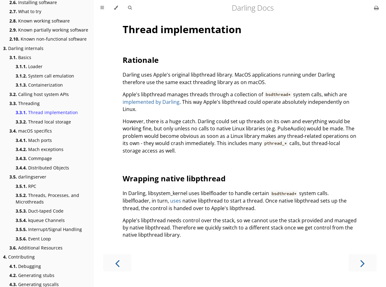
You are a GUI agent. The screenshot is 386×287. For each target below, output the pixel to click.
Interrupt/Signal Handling (49, 229)
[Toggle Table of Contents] (102, 8)
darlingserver (27, 177)
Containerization (39, 85)
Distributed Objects (42, 168)
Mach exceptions (39, 149)
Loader (29, 66)
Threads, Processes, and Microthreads (47, 198)
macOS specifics (30, 131)
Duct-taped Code (39, 211)
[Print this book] (376, 7)
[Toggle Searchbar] (130, 8)
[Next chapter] (362, 262)
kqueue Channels (40, 220)
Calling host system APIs (39, 94)
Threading (24, 103)
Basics (20, 57)
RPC (26, 186)
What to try (25, 11)
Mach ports (34, 140)
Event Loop (33, 239)
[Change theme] (116, 8)
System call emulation (45, 76)
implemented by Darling (151, 101)
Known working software (39, 21)
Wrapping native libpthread (174, 178)
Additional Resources (36, 248)
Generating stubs (31, 275)
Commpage (34, 158)
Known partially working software (48, 30)
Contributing (19, 257)
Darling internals (23, 48)
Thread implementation (47, 112)
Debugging (25, 266)
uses (175, 200)
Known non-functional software (48, 39)
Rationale (141, 60)
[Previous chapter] (117, 262)
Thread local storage (43, 122)
